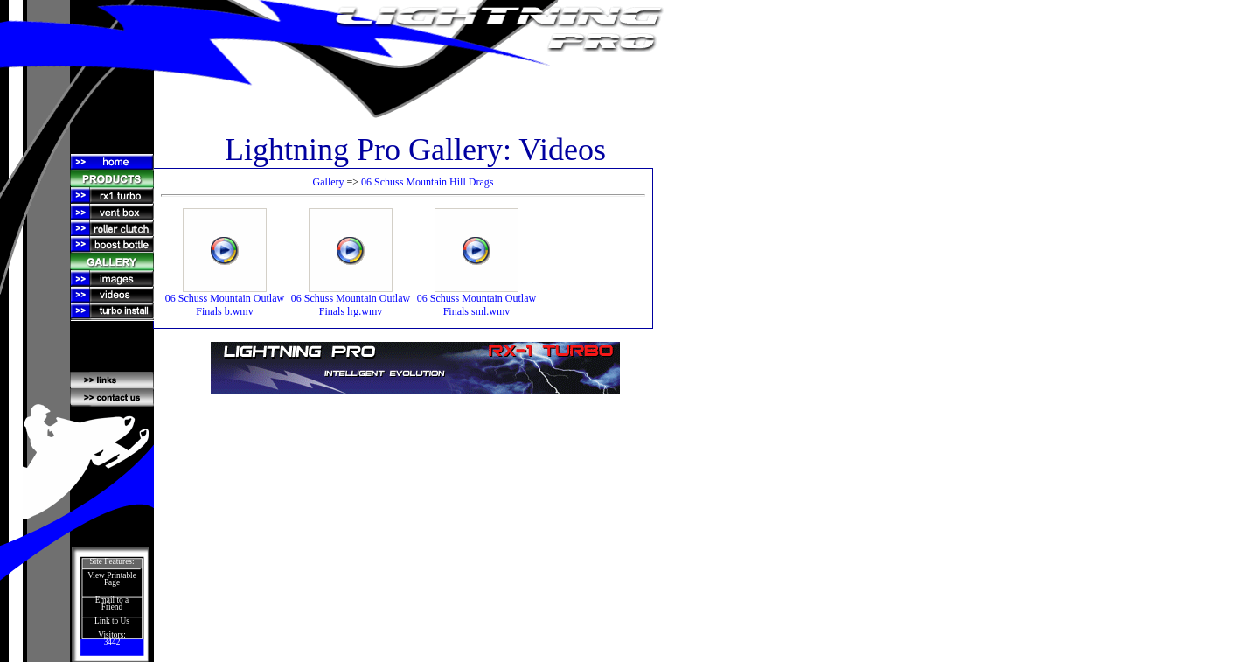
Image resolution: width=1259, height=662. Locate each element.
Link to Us (111, 621)
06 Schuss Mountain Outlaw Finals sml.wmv (476, 299)
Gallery (328, 182)
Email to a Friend (112, 603)
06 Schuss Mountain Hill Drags (427, 182)
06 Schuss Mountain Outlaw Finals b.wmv (224, 299)
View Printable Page (111, 579)
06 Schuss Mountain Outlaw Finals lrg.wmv (350, 299)
